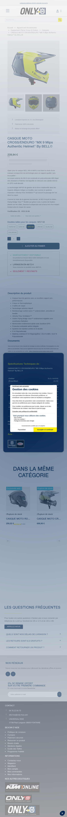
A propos (11, 735)
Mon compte (13, 769)
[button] (33, 246)
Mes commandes (15, 772)
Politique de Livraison (17, 732)
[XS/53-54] (11, 226)
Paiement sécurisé (15, 738)
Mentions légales (15, 746)
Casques (19, 424)
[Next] (59, 541)
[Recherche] (33, 20)
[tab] (33, 634)
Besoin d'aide (13, 743)
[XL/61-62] (49, 226)
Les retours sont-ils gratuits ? (24, 641)
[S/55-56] (21, 226)
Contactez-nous (14, 761)
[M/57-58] (30, 226)
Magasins (12, 763)
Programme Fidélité (16, 752)
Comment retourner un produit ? (25, 647)
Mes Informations (15, 774)
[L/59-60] (39, 226)
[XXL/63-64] (12, 232)
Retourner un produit (16, 740)
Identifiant (12, 766)
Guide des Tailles (15, 749)
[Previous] (8, 541)
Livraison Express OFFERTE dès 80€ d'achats (34, 3)
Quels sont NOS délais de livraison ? (27, 634)
